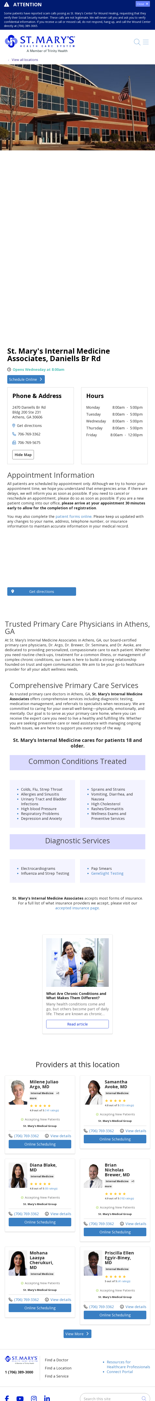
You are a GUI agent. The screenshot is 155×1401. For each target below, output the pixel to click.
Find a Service (57, 1376)
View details (58, 1135)
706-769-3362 (29, 434)
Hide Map (23, 454)
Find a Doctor (56, 1359)
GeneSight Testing (107, 873)
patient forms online (74, 516)
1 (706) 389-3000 (19, 1372)
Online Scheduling (40, 1144)
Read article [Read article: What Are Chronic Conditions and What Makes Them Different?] (77, 984)
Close (143, 4)
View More (77, 1333)
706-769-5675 (29, 442)
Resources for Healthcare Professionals (128, 1364)
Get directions (29, 425)
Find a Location (58, 1368)
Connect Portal (120, 1371)
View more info (40, 1115)
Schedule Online (26, 379)
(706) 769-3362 (24, 1135)
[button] (146, 40)
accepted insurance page (77, 907)
